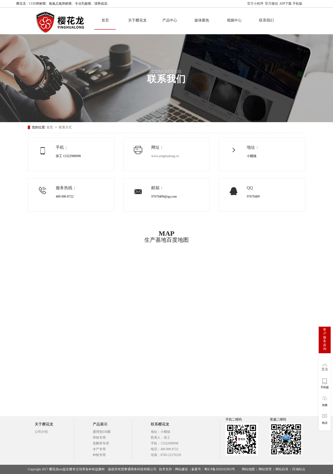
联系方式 (65, 127)
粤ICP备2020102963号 (219, 469)
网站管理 (265, 469)
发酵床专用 (101, 443)
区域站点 (298, 469)
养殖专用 (99, 437)
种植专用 (99, 455)
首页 (105, 20)
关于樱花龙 (137, 20)
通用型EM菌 (102, 432)
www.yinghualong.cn (165, 156)
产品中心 (169, 20)
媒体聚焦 (201, 20)
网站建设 (181, 469)
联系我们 (266, 20)
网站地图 (310, 3)
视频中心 (234, 20)
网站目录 (281, 469)
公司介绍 (41, 432)
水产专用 (99, 449)
